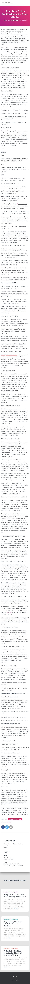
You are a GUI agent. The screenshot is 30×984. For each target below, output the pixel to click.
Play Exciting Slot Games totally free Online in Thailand (13, 924)
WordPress (15, 980)
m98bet (9, 822)
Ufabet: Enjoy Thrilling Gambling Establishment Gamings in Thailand (13, 953)
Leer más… (16, 908)
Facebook (13, 976)
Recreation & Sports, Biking (15, 819)
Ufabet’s (9, 612)
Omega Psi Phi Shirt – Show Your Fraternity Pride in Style (15, 896)
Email (16, 976)
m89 (17, 204)
